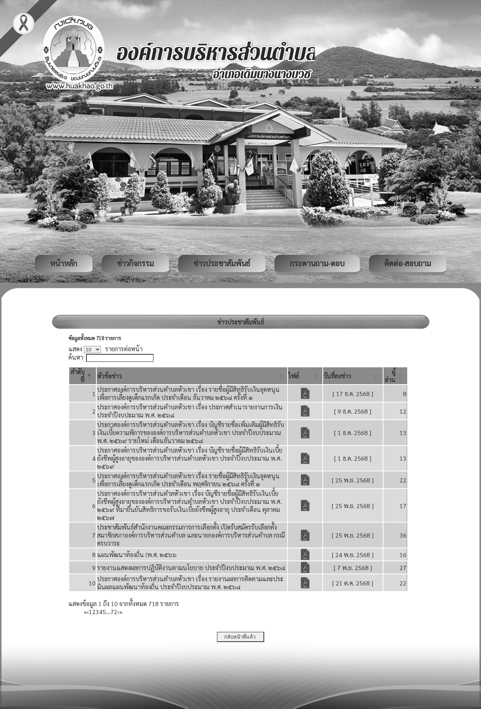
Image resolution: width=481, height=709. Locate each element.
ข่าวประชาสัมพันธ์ (221, 263)
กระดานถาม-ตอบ (317, 263)
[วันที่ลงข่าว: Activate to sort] (353, 375)
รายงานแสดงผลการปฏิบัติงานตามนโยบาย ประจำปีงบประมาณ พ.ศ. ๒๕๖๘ (191, 568)
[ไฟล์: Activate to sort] (305, 375)
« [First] (85, 612)
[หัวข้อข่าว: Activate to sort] (192, 375)
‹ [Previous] (88, 612)
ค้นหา (75, 357)
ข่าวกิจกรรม (135, 263)
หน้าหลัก (63, 263)
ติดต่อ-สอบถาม (407, 263)
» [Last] (120, 612)
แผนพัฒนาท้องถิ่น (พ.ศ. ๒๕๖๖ (137, 555)
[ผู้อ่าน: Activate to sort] (395, 375)
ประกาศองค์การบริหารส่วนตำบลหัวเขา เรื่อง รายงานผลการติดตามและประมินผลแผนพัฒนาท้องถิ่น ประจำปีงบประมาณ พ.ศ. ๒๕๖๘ (190, 583)
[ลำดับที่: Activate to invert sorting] (82, 375)
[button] (109, 376)
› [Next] (118, 612)
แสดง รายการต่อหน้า (105, 349)
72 (113, 612)
